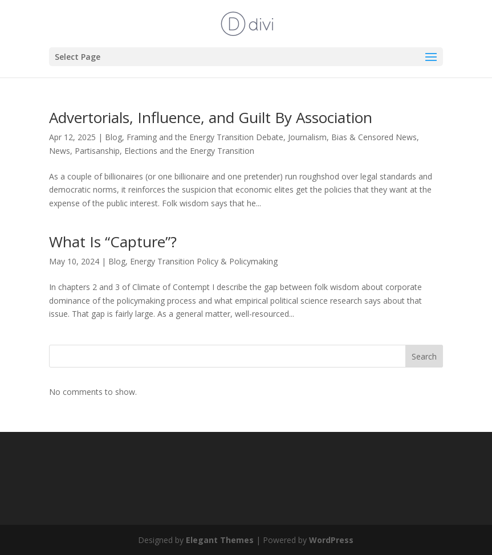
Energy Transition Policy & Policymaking (204, 261)
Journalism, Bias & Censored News (352, 137)
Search (424, 356)
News (59, 150)
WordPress (331, 539)
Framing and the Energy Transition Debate (205, 137)
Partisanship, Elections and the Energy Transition (164, 150)
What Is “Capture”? (113, 241)
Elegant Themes (220, 539)
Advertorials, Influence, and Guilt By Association (210, 117)
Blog (113, 137)
